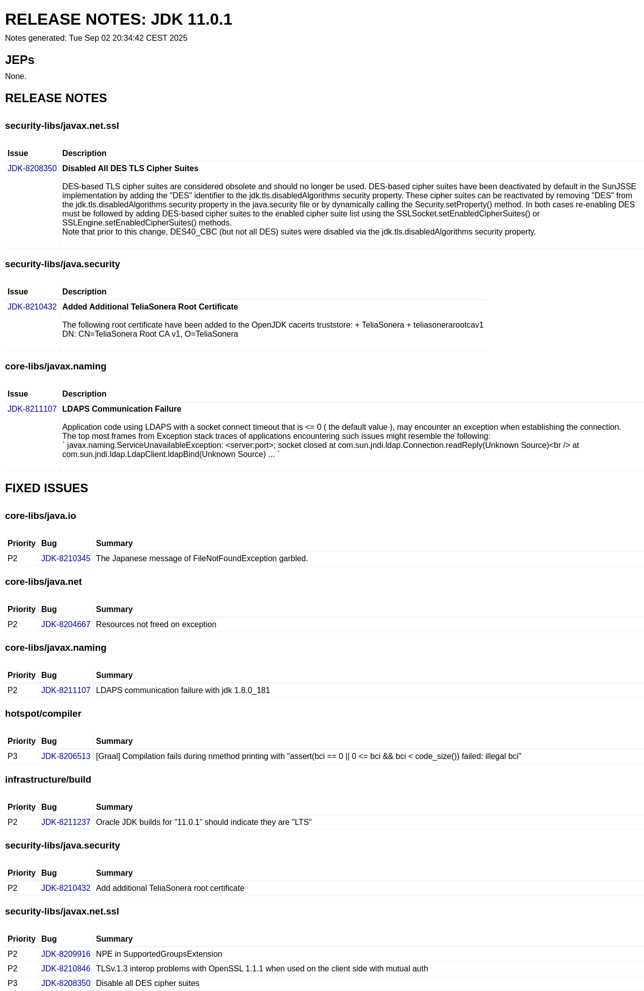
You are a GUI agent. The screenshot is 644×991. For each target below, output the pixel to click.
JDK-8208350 (32, 168)
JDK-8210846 (66, 968)
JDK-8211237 (66, 822)
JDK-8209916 (66, 954)
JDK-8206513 (66, 756)
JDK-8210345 (66, 558)
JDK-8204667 (66, 624)
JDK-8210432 (32, 306)
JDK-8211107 (32, 409)
